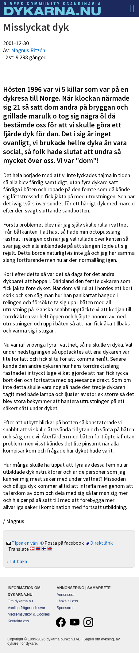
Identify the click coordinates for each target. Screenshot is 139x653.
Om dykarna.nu (20, 601)
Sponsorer (65, 608)
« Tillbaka (16, 561)
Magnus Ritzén (28, 50)
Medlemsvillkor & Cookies (29, 614)
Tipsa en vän (25, 543)
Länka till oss (67, 601)
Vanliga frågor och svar (26, 608)
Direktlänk (101, 543)
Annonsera (66, 595)
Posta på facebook (64, 543)
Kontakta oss (18, 621)
